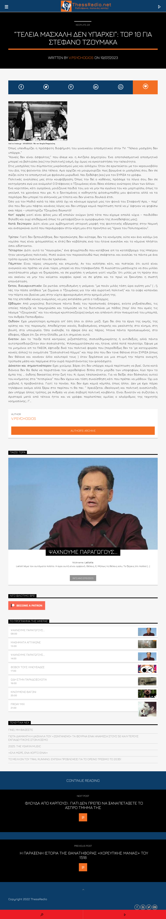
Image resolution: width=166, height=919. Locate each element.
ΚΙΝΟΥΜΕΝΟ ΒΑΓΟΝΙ (23, 691)
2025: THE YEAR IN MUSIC (24, 746)
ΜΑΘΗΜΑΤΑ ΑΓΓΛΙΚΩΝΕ (26, 642)
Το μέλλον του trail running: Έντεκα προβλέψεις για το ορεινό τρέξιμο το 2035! (64, 759)
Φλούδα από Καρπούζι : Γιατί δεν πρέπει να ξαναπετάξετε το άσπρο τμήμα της (84, 805)
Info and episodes (83, 578)
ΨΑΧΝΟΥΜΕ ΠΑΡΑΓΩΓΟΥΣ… (28, 630)
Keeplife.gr (83, 24)
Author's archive (83, 430)
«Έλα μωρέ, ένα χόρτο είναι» (28, 752)
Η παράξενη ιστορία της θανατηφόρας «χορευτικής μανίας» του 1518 (84, 855)
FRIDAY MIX (18, 704)
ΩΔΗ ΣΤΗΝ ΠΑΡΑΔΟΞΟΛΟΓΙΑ (29, 679)
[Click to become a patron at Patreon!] (83, 605)
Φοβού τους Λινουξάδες (28, 667)
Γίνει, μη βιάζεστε (20, 729)
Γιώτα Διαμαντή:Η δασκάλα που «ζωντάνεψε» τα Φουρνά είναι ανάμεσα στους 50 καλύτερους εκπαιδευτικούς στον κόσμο (73, 737)
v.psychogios (81, 57)
